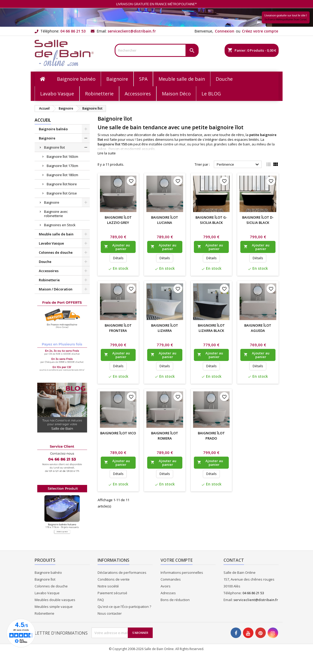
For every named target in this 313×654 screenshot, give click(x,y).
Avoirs (166, 586)
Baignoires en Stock (60, 225)
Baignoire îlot (54, 147)
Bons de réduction (175, 599)
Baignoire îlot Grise (62, 193)
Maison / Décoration (55, 289)
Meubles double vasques (55, 599)
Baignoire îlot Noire (62, 184)
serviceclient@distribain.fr (132, 31)
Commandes (171, 579)
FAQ (101, 599)
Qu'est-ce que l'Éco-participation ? (124, 606)
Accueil (43, 120)
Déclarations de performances (122, 572)
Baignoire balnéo (53, 129)
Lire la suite (107, 153)
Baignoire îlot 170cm (62, 165)
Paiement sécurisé (112, 593)
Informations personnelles (182, 572)
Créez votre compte (260, 31)
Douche (45, 261)
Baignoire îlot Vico (118, 433)
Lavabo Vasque (51, 243)
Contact (234, 560)
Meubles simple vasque (54, 606)
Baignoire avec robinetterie (56, 213)
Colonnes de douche (56, 252)
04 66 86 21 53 (73, 31)
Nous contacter (110, 613)
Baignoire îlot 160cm (62, 156)
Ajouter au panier (117, 247)
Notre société (108, 586)
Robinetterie (49, 280)
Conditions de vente (114, 579)
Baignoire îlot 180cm (62, 174)
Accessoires (49, 270)
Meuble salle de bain (56, 234)
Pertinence (239, 164)
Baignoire (47, 138)
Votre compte (177, 560)
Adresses (168, 593)
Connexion (224, 31)
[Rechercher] (157, 50)
